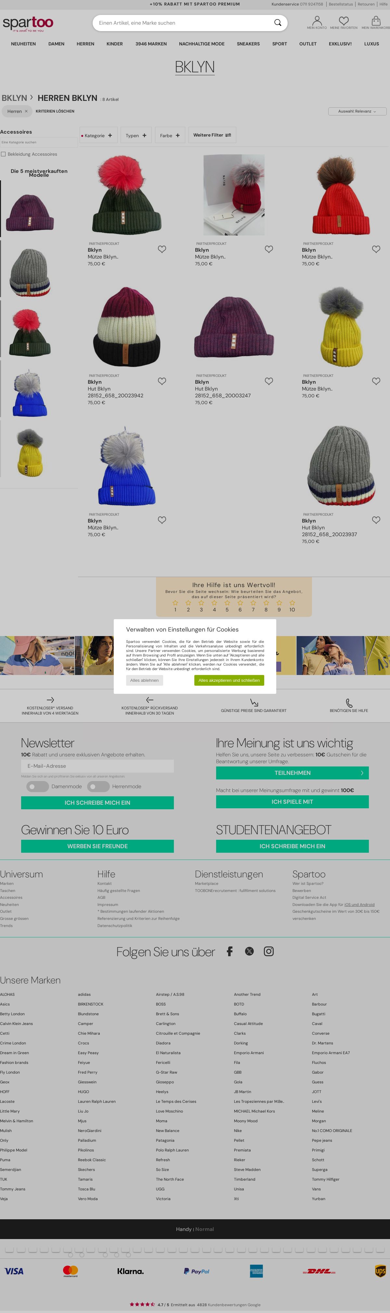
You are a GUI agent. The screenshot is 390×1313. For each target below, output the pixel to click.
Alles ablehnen (144, 680)
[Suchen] (277, 23)
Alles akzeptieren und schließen (229, 680)
